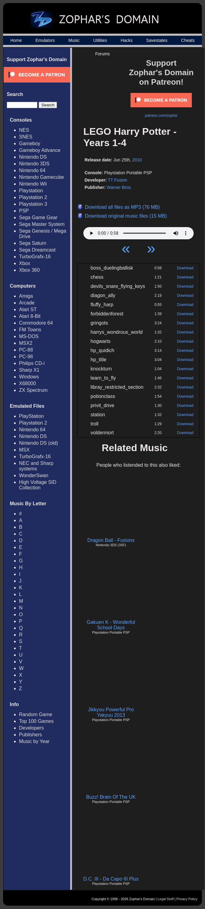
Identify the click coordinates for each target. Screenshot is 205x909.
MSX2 (25, 343)
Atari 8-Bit (29, 316)
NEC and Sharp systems (36, 466)
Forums (102, 53)
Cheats (188, 40)
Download (185, 268)
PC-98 (26, 356)
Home (16, 40)
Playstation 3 (33, 204)
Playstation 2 (33, 197)
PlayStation (31, 416)
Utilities (100, 40)
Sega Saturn (32, 243)
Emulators (45, 40)
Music (74, 40)
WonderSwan (33, 475)
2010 (137, 159)
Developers (31, 728)
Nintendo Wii (33, 183)
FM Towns (30, 329)
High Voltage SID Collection (37, 485)
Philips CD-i (32, 363)
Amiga (26, 296)
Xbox (24, 263)
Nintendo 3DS (34, 163)
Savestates (156, 40)
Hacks (127, 40)
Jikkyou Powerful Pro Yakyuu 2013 (111, 712)
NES (24, 130)
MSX (24, 449)
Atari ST (28, 309)
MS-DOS (29, 336)
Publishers (30, 734)
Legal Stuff (165, 899)
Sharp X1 (29, 370)
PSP (24, 210)
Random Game (35, 714)
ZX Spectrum (33, 390)
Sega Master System (42, 224)
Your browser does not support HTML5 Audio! (138, 231)
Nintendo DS (33, 157)
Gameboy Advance (39, 150)
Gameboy (29, 143)
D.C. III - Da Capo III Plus (111, 878)
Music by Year (34, 741)
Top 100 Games (36, 721)
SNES (25, 136)
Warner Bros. (119, 187)
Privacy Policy (187, 899)
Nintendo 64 (32, 170)
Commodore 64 (36, 323)
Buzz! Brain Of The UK (111, 797)
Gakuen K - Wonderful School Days (111, 625)
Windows (29, 376)
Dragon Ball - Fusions (111, 540)
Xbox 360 (29, 270)
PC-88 (26, 349)
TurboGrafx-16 (35, 256)
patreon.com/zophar (161, 115)
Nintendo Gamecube (41, 177)
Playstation (31, 190)
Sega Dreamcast (37, 249)
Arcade (27, 302)
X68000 (27, 383)
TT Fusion (117, 180)
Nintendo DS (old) (38, 443)
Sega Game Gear (38, 217)
